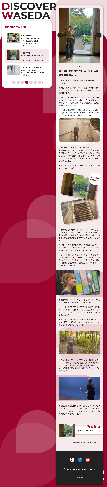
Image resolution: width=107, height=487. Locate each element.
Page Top (103, 479)
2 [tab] (79, 66)
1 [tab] (77, 66)
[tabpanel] (79, 228)
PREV (9, 82)
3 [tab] (81, 66)
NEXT (43, 82)
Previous (59, 35)
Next (99, 35)
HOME (27, 10)
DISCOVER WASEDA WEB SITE (79, 469)
